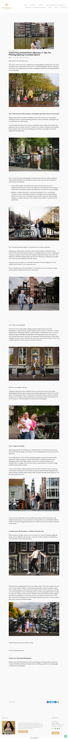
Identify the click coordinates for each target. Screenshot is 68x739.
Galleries (32, 5)
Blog (56, 7)
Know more (23, 731)
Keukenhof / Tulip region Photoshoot (35, 7)
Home (25, 5)
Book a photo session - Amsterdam (56, 5)
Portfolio (40, 5)
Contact (55, 733)
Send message (56, 723)
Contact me (64, 7)
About (50, 7)
